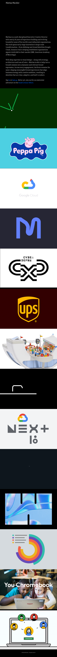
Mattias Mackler (12, 2)
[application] (28, 18)
